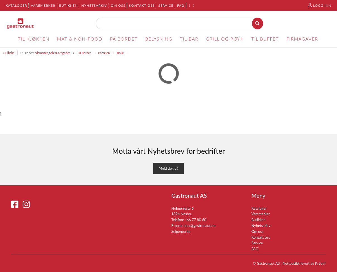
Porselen (104, 53)
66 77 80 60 (196, 219)
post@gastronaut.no (200, 225)
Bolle (120, 53)
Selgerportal (181, 231)
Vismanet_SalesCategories (52, 53)
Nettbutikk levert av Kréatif (304, 263)
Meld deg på (168, 168)
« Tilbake (9, 53)
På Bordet (84, 53)
